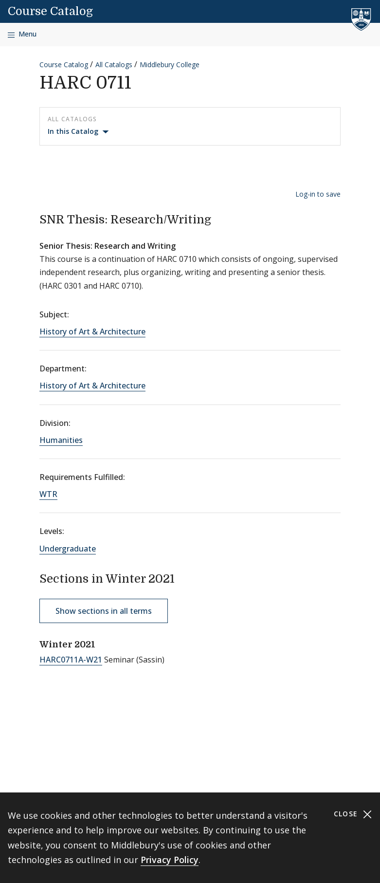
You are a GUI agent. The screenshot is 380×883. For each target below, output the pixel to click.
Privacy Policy (170, 859)
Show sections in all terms (103, 611)
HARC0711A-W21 (70, 659)
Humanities (61, 440)
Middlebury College (169, 64)
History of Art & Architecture (92, 331)
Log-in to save (318, 194)
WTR (48, 494)
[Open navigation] (22, 34)
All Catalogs (113, 64)
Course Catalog (50, 11)
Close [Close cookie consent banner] (353, 814)
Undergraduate (67, 548)
